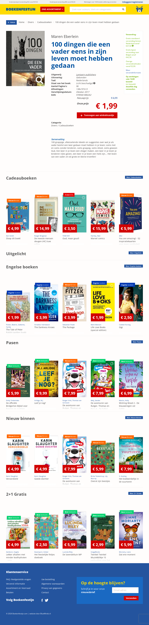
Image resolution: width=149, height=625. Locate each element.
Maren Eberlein (64, 36)
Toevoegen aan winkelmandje (99, 115)
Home (21, 22)
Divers (31, 22)
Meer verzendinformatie (133, 71)
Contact (45, 592)
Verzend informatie (15, 583)
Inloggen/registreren (132, 2)
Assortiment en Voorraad (18, 588)
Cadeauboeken (44, 22)
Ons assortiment (52, 9)
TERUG (11, 22)
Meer (133, 177)
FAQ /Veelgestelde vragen (18, 579)
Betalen (10, 592)
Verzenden (131, 598)
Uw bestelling (48, 579)
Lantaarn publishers (86, 74)
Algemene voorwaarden (53, 583)
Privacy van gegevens (51, 588)
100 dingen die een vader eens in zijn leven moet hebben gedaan (87, 22)
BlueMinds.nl (45, 613)
